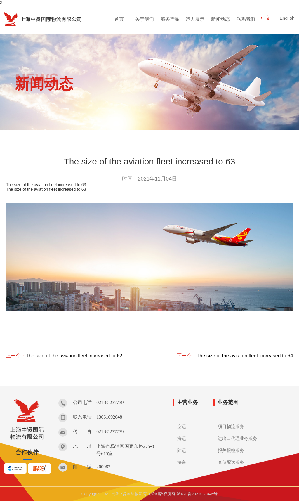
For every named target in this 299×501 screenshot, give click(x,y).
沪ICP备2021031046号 (197, 493)
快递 (182, 462)
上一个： (68, 355)
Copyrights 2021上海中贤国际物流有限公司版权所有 (127, 493)
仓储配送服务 (232, 462)
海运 (182, 438)
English (287, 19)
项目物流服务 (232, 426)
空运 (182, 426)
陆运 (182, 450)
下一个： (231, 355)
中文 (265, 19)
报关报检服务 (232, 450)
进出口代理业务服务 (239, 438)
